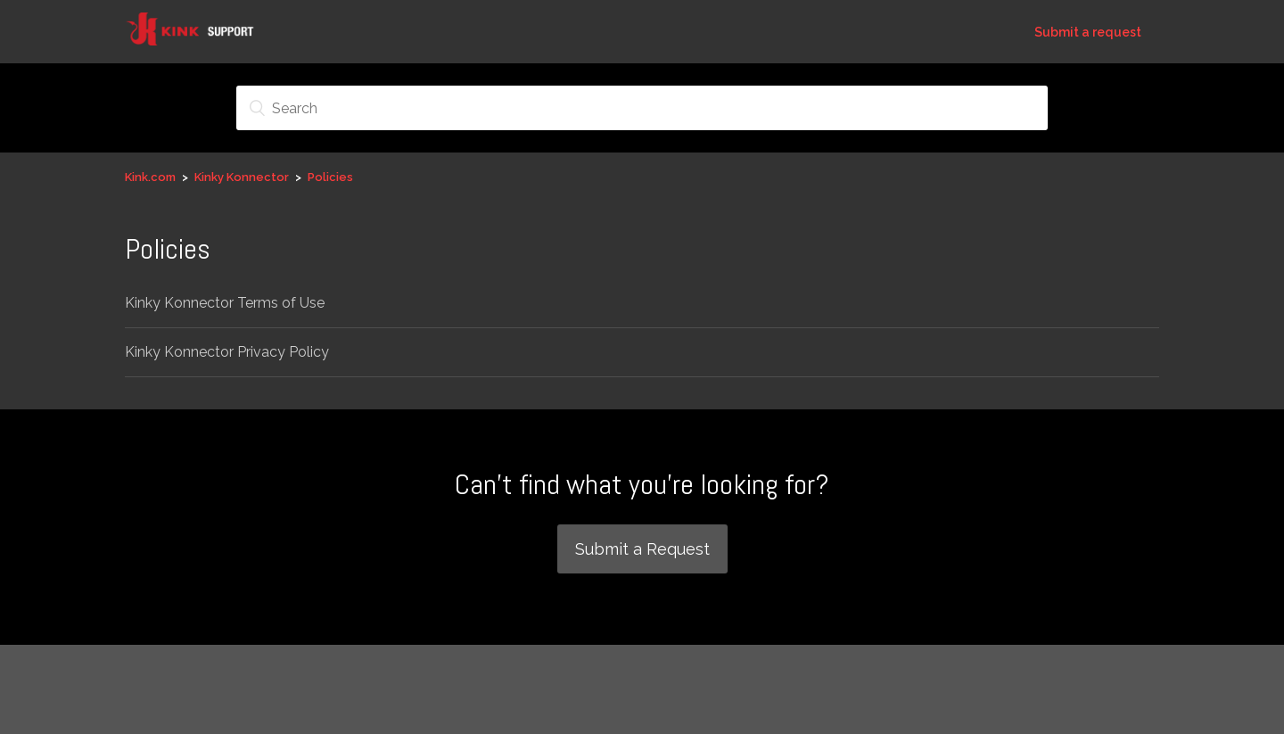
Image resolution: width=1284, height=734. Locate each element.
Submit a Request (642, 549)
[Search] (642, 108)
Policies (330, 177)
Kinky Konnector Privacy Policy (227, 351)
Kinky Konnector (241, 177)
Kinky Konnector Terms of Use (225, 302)
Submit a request (1087, 32)
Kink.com (150, 177)
